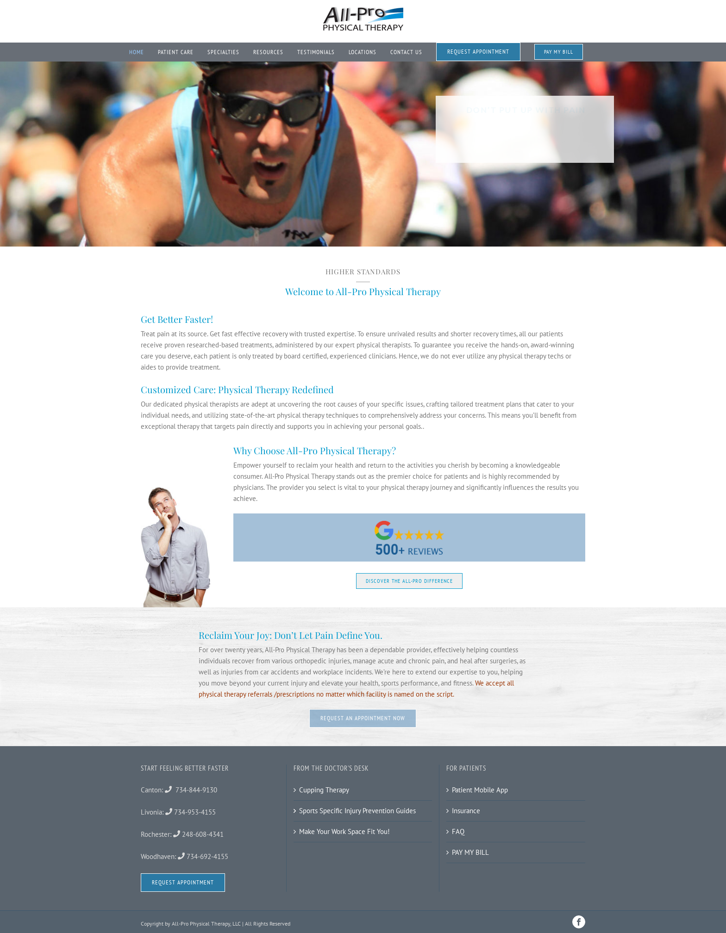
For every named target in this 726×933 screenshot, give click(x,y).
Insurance (466, 810)
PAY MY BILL (470, 852)
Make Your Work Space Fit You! (344, 831)
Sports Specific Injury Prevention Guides (357, 810)
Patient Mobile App (480, 789)
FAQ (458, 831)
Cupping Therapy (324, 789)
